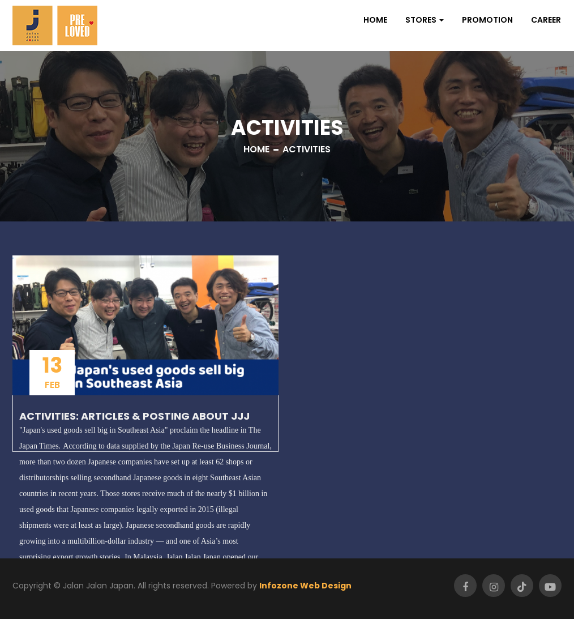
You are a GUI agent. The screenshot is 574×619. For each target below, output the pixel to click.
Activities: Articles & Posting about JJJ (134, 416)
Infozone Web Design (305, 585)
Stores (420, 19)
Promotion (487, 19)
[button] (424, 20)
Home (375, 19)
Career (546, 19)
